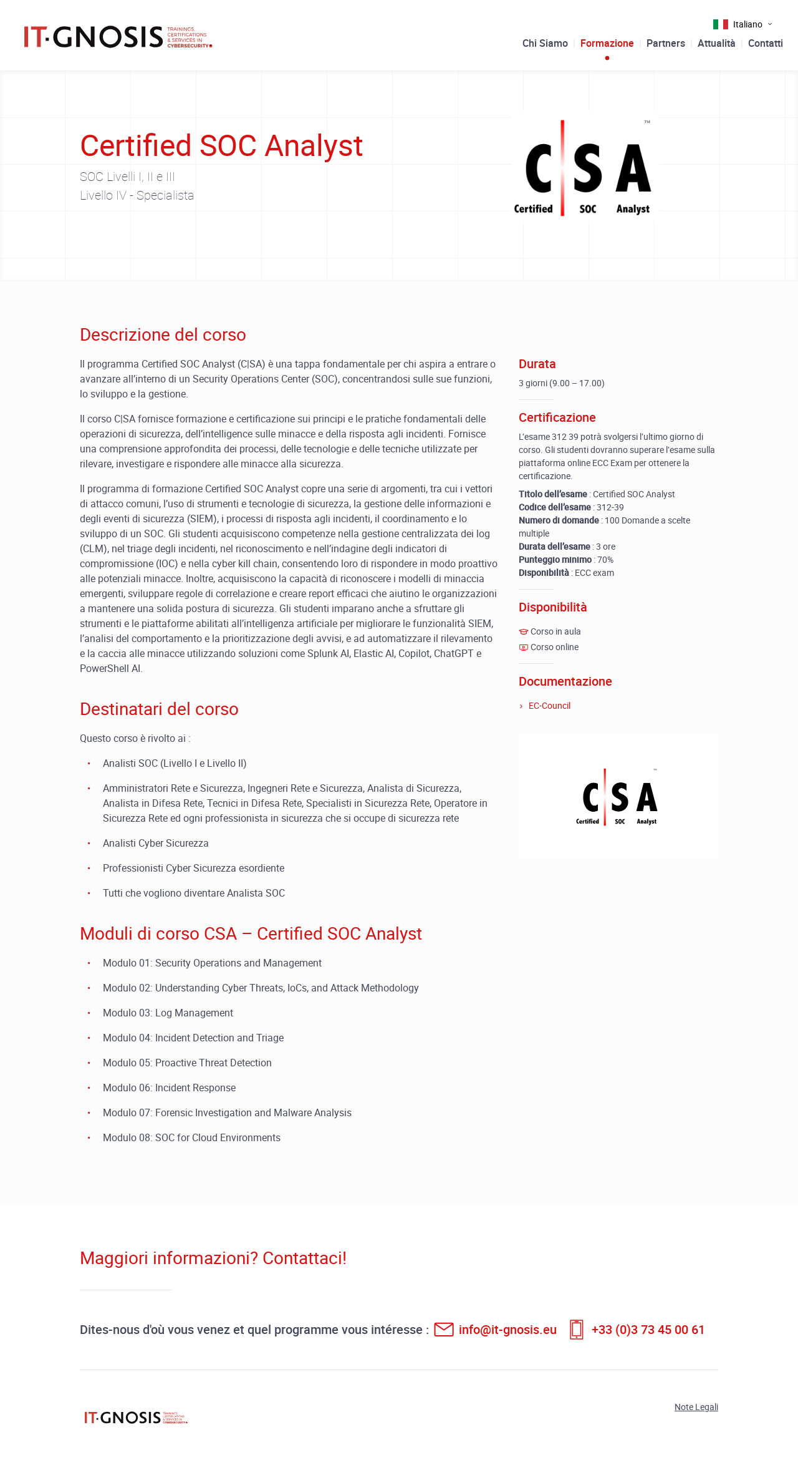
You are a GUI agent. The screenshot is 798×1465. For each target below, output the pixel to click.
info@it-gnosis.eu (508, 1329)
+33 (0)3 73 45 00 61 (648, 1329)
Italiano (747, 24)
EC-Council (549, 705)
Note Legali (696, 1407)
